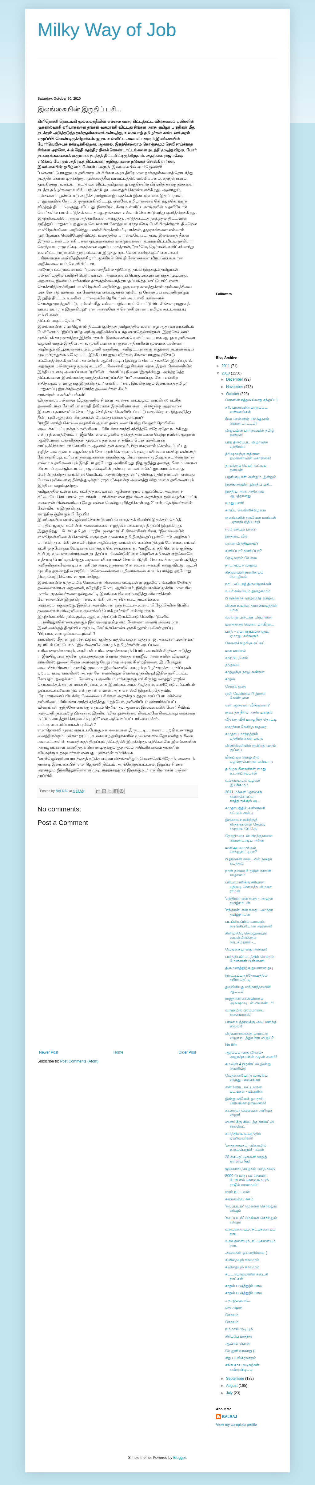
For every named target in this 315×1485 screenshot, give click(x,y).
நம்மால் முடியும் (239, 1329)
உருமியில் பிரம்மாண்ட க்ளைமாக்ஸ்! (244, 1012)
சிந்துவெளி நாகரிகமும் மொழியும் (244, 574)
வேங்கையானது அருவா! (246, 949)
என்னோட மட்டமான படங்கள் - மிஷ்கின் (244, 1089)
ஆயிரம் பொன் (237, 1343)
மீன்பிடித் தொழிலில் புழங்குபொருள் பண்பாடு (249, 759)
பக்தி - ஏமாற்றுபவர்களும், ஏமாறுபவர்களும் (247, 633)
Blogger (179, 1457)
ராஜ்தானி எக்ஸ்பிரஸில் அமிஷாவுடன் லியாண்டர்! (249, 1000)
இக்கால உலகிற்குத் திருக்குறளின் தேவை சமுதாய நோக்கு (245, 824)
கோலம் (231, 1315)
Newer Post (48, 1052)
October (233, 394)
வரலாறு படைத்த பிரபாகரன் (249, 617)
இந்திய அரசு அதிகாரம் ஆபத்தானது (244, 493)
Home (118, 1052)
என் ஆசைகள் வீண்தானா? (247, 705)
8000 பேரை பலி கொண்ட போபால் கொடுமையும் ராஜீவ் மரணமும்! (247, 1180)
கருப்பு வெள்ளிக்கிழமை (245, 510)
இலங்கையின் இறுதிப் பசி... (248, 484)
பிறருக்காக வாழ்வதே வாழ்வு (249, 598)
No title (231, 1045)
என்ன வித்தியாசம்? (241, 543)
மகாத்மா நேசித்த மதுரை (245, 727)
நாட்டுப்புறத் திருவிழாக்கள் (248, 584)
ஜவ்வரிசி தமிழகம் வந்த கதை (250, 1169)
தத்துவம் (232, 664)
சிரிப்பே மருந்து (238, 1336)
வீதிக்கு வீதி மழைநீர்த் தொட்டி (251, 719)
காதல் (230, 679)
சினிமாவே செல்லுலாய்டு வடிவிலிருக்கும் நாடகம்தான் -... (246, 937)
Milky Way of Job (107, 29)
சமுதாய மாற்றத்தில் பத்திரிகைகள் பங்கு (244, 736)
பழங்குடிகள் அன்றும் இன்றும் (250, 477)
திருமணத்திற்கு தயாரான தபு (249, 968)
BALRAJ (229, 1417)
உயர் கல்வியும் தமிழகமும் (247, 591)
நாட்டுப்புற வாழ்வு (241, 565)
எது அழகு (233, 1307)
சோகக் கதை (235, 686)
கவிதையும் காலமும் (242, 1260)
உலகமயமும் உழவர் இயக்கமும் (242, 782)
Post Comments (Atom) (79, 1061)
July (230, 1393)
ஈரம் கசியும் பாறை (241, 529)
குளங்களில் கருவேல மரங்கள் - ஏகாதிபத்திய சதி (250, 519)
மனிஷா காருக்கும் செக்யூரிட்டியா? (241, 849)
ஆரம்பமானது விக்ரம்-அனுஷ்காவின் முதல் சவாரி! (251, 1054)
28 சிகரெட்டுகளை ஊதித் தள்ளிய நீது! (246, 1159)
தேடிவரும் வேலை (241, 558)
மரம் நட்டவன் (237, 1192)
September (235, 1378)
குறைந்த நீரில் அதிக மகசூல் (248, 712)
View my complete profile (236, 1425)
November (235, 387)
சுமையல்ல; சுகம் (239, 1199)
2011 (226, 366)
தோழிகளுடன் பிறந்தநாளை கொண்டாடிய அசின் (249, 838)
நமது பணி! (234, 503)
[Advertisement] (149, 72)
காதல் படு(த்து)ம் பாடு (243, 1286)
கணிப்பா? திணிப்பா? (243, 551)
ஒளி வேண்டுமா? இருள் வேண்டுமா (245, 695)
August (232, 1385)
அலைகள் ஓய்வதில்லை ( (246, 1253)
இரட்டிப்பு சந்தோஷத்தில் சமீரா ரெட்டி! (246, 977)
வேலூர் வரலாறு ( (239, 1351)
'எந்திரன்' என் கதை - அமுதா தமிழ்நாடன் (249, 900)
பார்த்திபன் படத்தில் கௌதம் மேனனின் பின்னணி (249, 959)
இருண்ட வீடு (236, 536)
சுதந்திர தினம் (236, 657)
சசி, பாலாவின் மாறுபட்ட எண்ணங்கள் (246, 409)
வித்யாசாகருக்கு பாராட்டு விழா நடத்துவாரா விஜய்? (249, 1035)
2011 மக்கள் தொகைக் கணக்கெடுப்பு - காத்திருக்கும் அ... (243, 796)
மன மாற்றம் (235, 650)
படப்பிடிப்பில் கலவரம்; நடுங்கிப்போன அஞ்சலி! (248, 923)
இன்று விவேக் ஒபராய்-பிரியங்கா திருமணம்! (245, 1101)
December (235, 379)
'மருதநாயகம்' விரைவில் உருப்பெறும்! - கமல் (245, 1147)
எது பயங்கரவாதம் (240, 1358)
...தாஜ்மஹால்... (238, 1300)
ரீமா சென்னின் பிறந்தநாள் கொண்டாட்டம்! (247, 421)
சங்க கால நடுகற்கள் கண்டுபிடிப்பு (242, 1367)
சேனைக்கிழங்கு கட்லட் (245, 643)
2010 (226, 373)
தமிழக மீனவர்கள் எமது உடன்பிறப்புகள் (245, 771)
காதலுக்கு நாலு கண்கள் (245, 672)
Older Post (187, 1052)
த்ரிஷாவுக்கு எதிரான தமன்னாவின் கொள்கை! (248, 456)
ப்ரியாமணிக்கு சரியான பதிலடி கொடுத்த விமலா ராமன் (248, 886)
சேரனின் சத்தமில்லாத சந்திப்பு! (251, 400)
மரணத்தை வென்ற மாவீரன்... (249, 624)
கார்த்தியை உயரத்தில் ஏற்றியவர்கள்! (243, 1135)
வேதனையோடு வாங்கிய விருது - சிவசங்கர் (246, 1077)
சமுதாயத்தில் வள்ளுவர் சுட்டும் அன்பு (245, 810)
